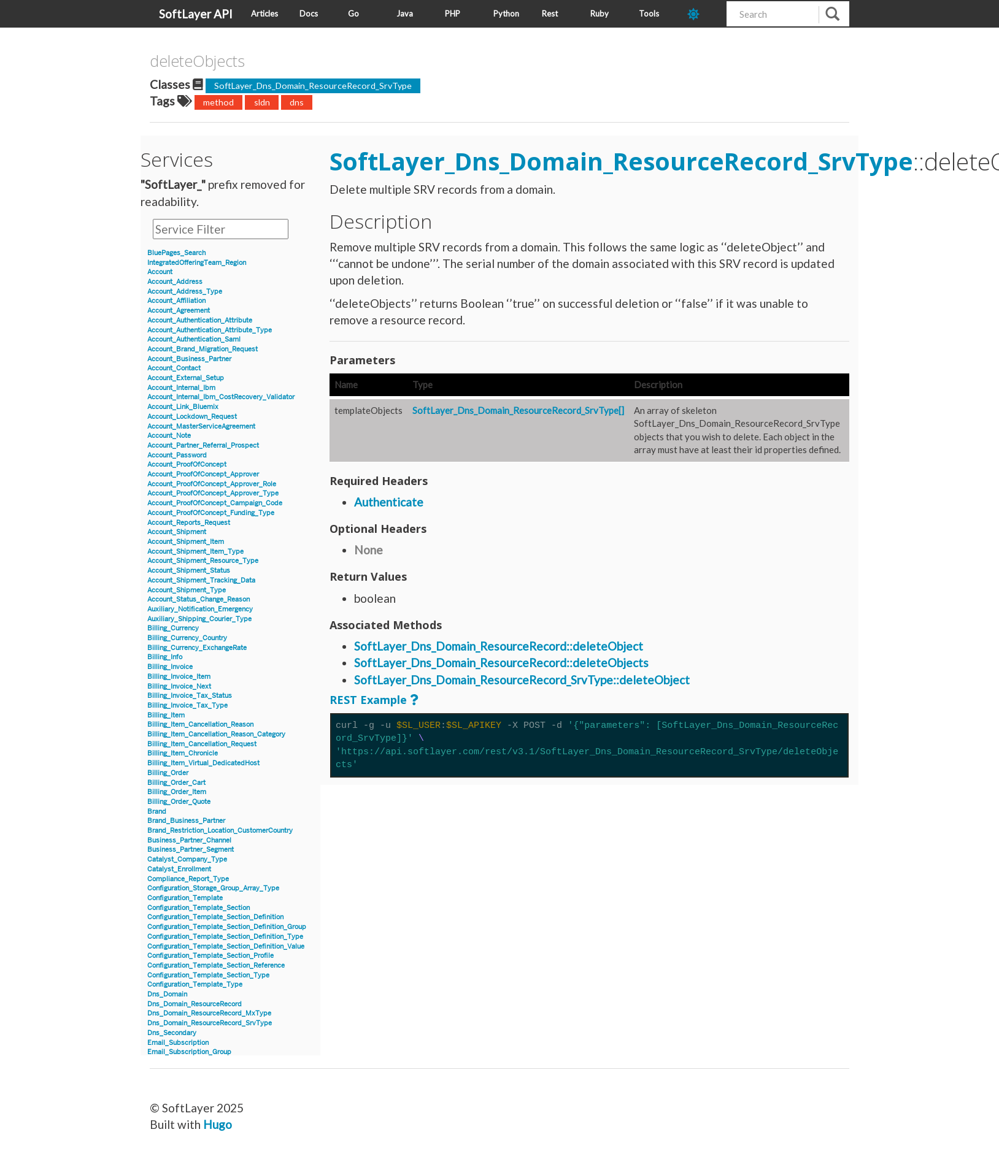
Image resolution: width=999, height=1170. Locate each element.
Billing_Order (167, 773)
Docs (308, 13)
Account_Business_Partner (189, 359)
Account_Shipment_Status (188, 571)
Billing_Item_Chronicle (182, 753)
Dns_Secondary (171, 1033)
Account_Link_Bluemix (182, 407)
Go (353, 13)
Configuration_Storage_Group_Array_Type (213, 888)
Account (159, 272)
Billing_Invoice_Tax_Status (189, 696)
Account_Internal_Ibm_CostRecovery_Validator (221, 397)
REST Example (368, 699)
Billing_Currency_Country (187, 638)
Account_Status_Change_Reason (198, 599)
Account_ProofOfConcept (186, 464)
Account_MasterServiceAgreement (201, 426)
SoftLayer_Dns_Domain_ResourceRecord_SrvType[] (518, 410)
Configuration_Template (185, 898)
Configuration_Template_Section (198, 908)
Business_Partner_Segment (190, 850)
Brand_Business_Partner (186, 821)
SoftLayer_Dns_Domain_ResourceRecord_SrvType (313, 85)
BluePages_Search (176, 253)
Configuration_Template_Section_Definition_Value (225, 946)
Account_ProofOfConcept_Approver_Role (211, 484)
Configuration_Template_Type (194, 984)
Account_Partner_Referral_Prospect (203, 445)
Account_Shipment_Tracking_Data (201, 580)
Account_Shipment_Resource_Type (202, 561)
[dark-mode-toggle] (702, 14)
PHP (452, 13)
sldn (262, 102)
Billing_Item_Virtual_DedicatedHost (203, 763)
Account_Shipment (176, 532)
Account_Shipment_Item (185, 542)
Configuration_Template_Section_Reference (216, 965)
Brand (156, 812)
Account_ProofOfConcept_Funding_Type (210, 513)
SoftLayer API (196, 14)
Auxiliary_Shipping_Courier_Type (199, 619)
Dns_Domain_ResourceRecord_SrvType (209, 1023)
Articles (264, 13)
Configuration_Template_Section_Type (208, 975)
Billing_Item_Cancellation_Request (201, 744)
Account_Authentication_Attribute (199, 320)
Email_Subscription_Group (189, 1052)
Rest (550, 13)
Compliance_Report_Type (188, 879)
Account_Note (169, 436)
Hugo (217, 1124)
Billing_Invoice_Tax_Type (187, 705)
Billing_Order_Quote (178, 802)
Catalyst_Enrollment (179, 869)
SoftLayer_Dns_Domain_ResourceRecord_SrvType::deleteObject (522, 680)
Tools (649, 13)
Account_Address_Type (184, 292)
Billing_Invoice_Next (179, 686)
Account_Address (174, 282)
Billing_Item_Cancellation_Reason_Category (216, 734)
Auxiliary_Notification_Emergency (200, 609)
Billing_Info (164, 657)
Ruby (599, 13)
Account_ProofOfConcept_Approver (203, 474)
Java (404, 13)
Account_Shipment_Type (186, 590)
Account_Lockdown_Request (192, 417)
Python (506, 13)
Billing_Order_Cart (176, 783)
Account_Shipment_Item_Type (195, 552)
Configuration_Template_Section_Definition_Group (226, 927)
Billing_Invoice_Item (178, 677)
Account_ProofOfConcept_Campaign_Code (214, 503)
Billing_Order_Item (176, 792)
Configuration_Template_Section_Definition (215, 917)
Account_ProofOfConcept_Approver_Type (213, 493)
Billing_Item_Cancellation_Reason (200, 724)
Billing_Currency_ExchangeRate (197, 648)
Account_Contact (174, 368)
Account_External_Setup (185, 378)
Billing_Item (166, 715)
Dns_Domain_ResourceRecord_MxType (209, 1013)
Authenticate (388, 502)
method (218, 102)
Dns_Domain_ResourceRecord (194, 1004)
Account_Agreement (178, 311)
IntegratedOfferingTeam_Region (196, 263)
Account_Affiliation (176, 301)
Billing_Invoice (170, 667)
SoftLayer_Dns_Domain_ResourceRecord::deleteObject (498, 646)
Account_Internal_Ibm (181, 388)
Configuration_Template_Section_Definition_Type (225, 937)
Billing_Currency (173, 628)
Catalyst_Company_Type (187, 859)
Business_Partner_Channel (189, 840)
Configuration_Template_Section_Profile (210, 956)
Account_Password (177, 455)
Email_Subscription (178, 1043)
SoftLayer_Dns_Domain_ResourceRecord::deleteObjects (501, 663)
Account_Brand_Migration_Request (202, 349)
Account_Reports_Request (188, 523)
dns (297, 102)
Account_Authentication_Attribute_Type (209, 330)
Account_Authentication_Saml (194, 339)
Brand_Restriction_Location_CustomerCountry (220, 831)
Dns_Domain (167, 994)
